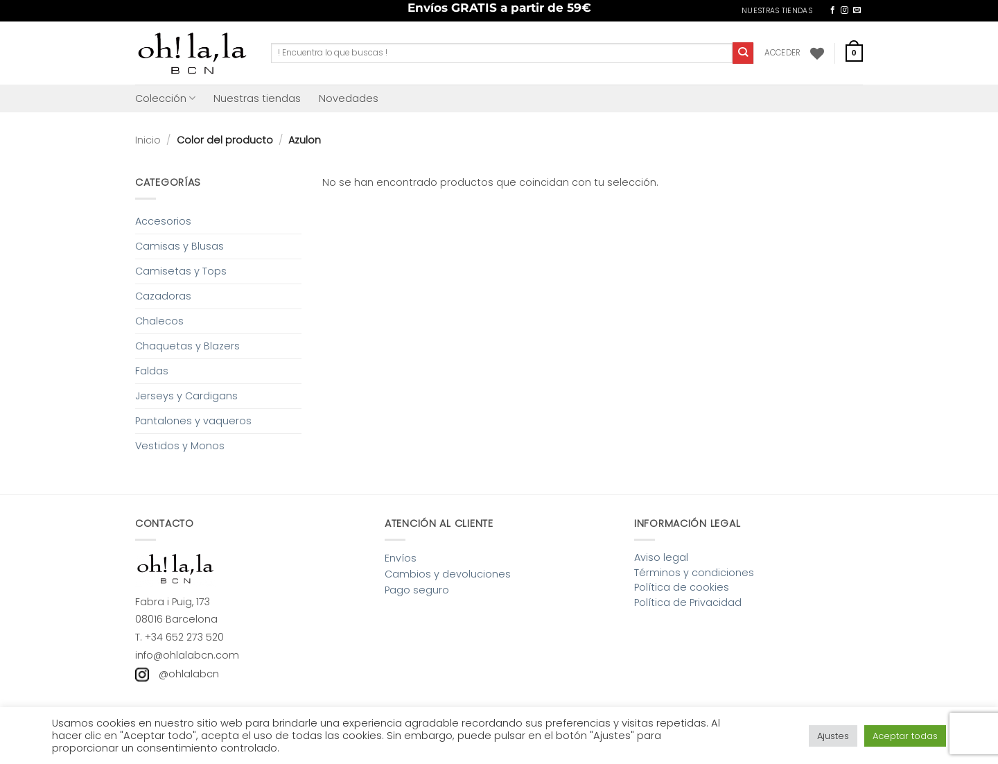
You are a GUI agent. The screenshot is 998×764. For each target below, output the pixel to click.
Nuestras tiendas (257, 98)
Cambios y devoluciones (448, 574)
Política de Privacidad (688, 602)
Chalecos (159, 321)
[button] (782, 53)
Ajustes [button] (833, 736)
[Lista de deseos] (817, 53)
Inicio (148, 140)
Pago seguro (417, 590)
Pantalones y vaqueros (193, 421)
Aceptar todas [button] (905, 736)
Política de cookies (681, 587)
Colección (165, 98)
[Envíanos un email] (857, 10)
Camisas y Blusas (179, 246)
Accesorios (163, 221)
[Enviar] (743, 52)
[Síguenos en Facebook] (833, 10)
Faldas (151, 371)
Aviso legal (661, 557)
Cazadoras (163, 296)
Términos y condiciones (694, 573)
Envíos (401, 558)
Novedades (348, 98)
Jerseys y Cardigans (186, 396)
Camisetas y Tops (181, 271)
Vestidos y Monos (180, 446)
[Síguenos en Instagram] (844, 10)
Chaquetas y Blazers (187, 346)
